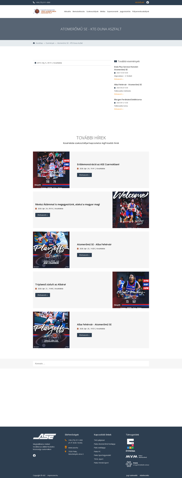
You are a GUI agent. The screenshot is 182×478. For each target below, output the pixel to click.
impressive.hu (53, 475)
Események (50, 43)
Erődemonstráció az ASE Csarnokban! (98, 164)
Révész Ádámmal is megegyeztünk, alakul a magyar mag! (67, 204)
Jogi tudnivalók (131, 475)
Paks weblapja (99, 447)
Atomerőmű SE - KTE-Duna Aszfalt (70, 43)
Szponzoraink (112, 11)
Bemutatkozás (79, 11)
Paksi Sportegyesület (102, 455)
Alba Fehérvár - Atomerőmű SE (94, 324)
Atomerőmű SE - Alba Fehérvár (94, 244)
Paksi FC (97, 451)
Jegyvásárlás (125, 11)
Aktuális (67, 11)
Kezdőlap (139, 2)
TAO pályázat (99, 440)
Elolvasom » (118, 79)
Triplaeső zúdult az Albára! (50, 284)
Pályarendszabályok (140, 11)
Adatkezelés (144, 475)
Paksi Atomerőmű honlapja (104, 444)
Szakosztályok (92, 11)
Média (102, 11)
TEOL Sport (98, 459)
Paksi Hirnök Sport (101, 463)
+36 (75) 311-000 (41, 2)
